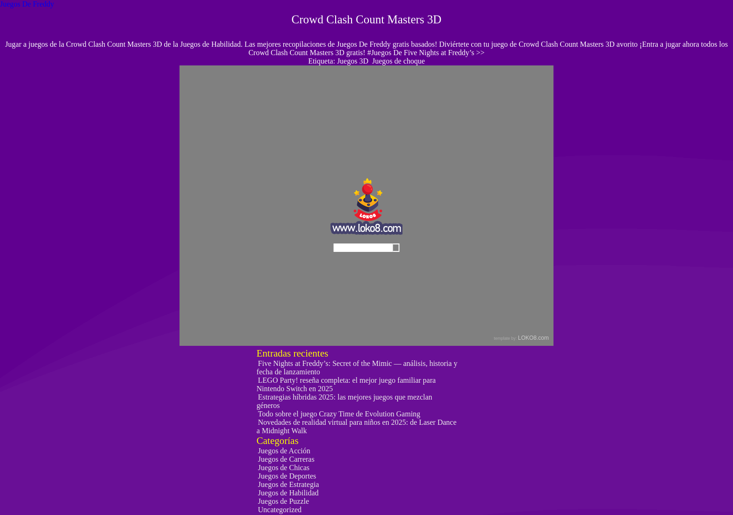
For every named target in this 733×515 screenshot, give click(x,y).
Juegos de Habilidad (288, 493)
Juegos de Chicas (283, 468)
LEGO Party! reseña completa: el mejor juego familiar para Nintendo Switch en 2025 (346, 384)
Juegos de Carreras (286, 459)
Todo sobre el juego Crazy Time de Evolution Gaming (339, 414)
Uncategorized (280, 510)
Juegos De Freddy (27, 4)
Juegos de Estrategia (288, 484)
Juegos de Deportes (287, 476)
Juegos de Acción (284, 451)
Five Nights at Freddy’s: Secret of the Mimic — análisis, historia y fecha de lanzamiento (357, 367)
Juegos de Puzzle (283, 501)
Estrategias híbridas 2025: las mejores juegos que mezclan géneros (344, 401)
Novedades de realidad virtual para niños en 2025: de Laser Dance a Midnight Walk (357, 426)
